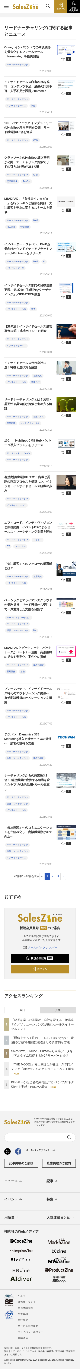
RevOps (26, 181)
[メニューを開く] (6, 6)
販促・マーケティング (17, 630)
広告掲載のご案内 (59, 1163)
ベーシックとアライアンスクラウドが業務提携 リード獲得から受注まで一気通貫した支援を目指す (28, 605)
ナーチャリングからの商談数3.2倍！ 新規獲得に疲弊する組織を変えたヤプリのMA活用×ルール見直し (27, 782)
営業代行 (35, 382)
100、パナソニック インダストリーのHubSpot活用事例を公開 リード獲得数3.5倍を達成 (28, 127)
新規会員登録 (39, 958)
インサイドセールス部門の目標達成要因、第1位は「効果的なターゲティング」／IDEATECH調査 (28, 290)
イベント (13, 1199)
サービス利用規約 (28, 1326)
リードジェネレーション (18, 453)
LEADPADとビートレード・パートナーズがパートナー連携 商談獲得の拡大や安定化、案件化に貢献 (28, 652)
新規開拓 (11, 671)
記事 (52, 1181)
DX (8, 546)
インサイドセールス (16, 105)
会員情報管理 (25, 1307)
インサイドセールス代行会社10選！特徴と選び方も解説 (25, 365)
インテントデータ (15, 268)
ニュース (13, 1181)
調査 (33, 105)
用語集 (11, 1218)
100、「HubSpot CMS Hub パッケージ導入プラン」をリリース (28, 443)
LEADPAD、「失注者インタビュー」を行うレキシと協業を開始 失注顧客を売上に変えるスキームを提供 (28, 205)
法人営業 (11, 227)
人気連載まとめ (61, 1218)
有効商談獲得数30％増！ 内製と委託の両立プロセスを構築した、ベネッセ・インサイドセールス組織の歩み (28, 483)
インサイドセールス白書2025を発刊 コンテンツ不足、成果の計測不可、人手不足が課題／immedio (28, 86)
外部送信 (23, 1338)
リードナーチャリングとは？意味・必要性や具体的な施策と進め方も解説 (28, 404)
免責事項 (23, 1313)
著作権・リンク (27, 1301)
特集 (52, 1199)
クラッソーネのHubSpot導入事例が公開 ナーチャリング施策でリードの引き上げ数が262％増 (28, 162)
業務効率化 (38, 665)
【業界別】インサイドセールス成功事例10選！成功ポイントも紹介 (28, 329)
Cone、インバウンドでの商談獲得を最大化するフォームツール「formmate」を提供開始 (27, 52)
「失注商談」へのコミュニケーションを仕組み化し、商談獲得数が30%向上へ (28, 832)
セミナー (37, 540)
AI (44, 261)
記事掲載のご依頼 (21, 1163)
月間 (57, 1010)
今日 (22, 1010)
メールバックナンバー (40, 947)
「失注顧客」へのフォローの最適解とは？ (28, 566)
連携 (22, 671)
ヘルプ (21, 1295)
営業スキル (38, 417)
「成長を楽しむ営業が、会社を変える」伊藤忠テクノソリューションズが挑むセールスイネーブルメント (42, 1024)
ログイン (39, 969)
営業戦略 (24, 227)
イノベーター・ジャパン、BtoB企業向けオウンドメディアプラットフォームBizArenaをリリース (28, 248)
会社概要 (23, 1319)
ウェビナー (20, 546)
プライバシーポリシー (30, 1332)
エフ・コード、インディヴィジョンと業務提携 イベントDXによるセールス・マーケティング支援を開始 (28, 527)
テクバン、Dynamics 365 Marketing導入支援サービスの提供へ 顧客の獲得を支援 (27, 739)
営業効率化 (12, 181)
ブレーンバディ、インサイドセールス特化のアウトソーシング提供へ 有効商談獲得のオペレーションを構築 (28, 695)
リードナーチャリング (17, 64)
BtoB (35, 220)
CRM (35, 140)
